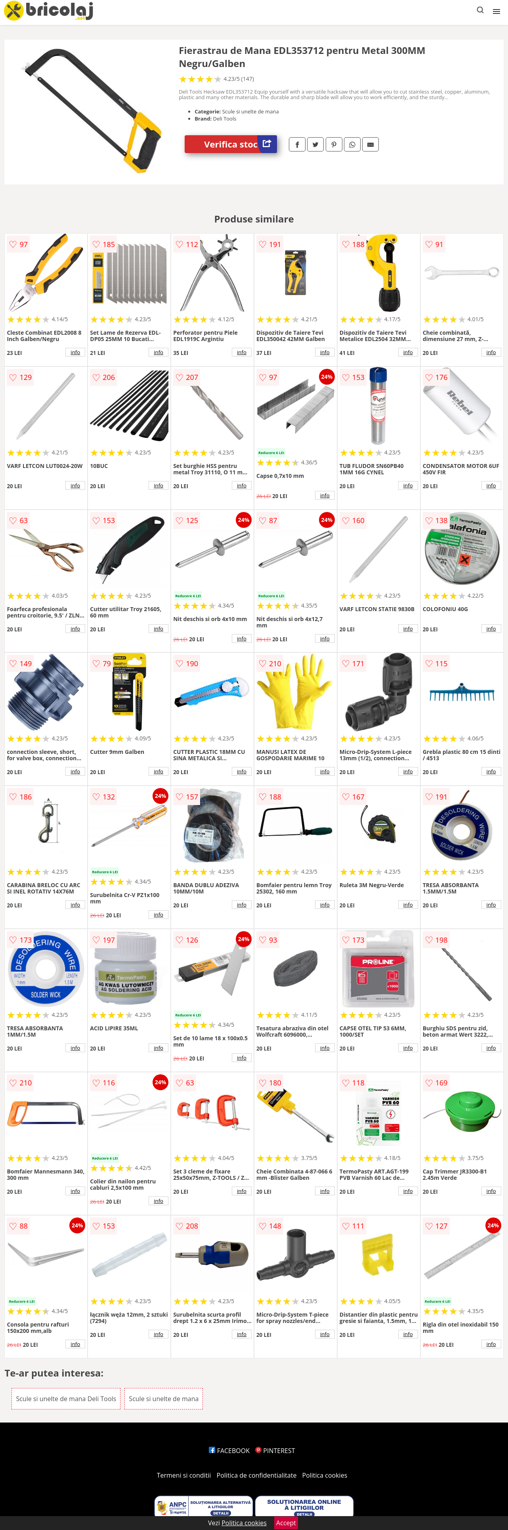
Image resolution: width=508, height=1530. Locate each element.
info (75, 352)
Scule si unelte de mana (164, 1398)
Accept (286, 1522)
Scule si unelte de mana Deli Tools (66, 1398)
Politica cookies (325, 1475)
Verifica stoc (240, 144)
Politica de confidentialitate (257, 1475)
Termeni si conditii (184, 1475)
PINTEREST (275, 1450)
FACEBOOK (229, 1450)
